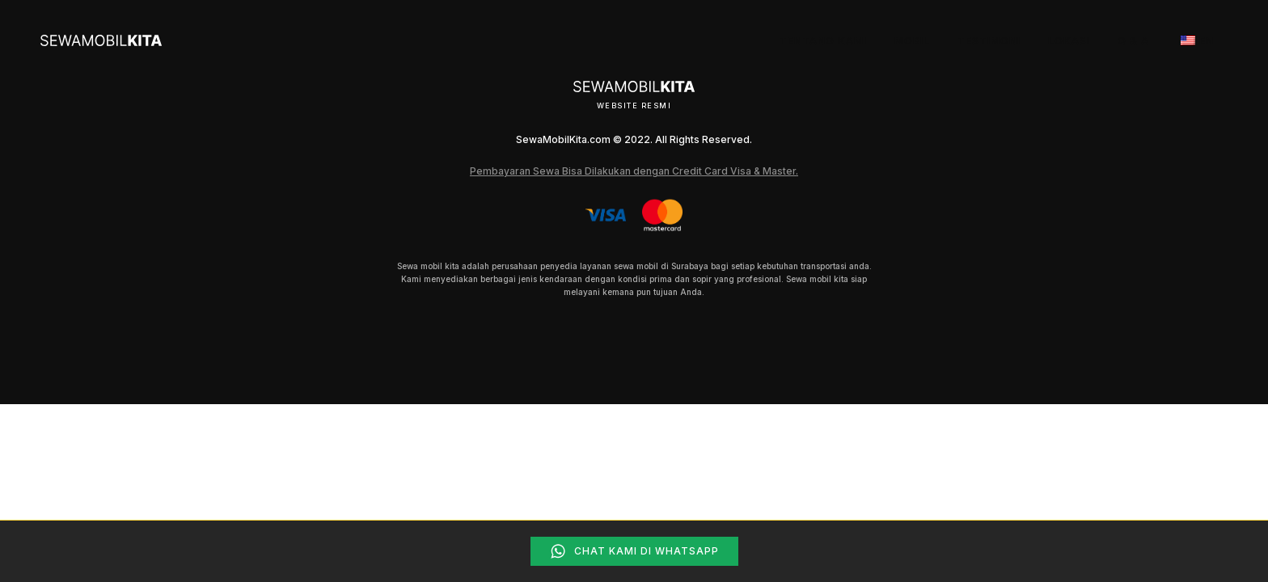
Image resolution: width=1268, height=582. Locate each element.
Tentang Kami (823, 40)
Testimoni (989, 40)
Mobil (912, 40)
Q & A (1133, 40)
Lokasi (1069, 40)
